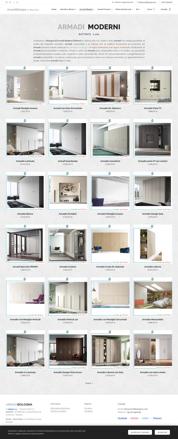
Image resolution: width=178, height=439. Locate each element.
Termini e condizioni (58, 411)
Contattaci (88, 411)
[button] (151, 9)
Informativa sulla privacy (60, 408)
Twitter (145, 418)
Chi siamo (88, 408)
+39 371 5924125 (166, 2)
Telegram (157, 418)
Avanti (88, 383)
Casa (15, 409)
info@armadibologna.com (147, 2)
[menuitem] (54, 9)
